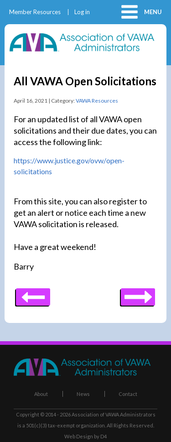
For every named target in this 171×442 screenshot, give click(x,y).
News (83, 394)
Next (33, 293)
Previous (138, 293)
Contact (128, 394)
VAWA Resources (97, 100)
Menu (153, 12)
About (41, 394)
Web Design (78, 436)
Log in (82, 12)
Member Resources (35, 12)
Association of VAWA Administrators (113, 414)
